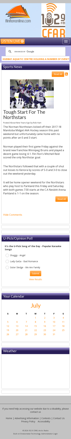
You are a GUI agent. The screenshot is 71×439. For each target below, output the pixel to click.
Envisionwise (25, 434)
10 (54, 321)
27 (17, 334)
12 (8, 325)
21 (26, 330)
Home (9, 418)
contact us (35, 411)
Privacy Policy (28, 421)
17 (54, 325)
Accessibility (44, 421)
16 (44, 325)
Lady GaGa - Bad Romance (22, 261)
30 (44, 334)
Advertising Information (27, 418)
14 (26, 325)
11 (63, 321)
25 (63, 330)
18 (63, 325)
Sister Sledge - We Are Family (23, 267)
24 (54, 330)
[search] (35, 52)
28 (26, 334)
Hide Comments (12, 214)
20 (17, 330)
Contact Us (59, 418)
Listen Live (12, 41)
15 (35, 325)
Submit (35, 273)
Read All (58, 74)
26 (8, 334)
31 (54, 334)
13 (17, 325)
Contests (46, 418)
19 (8, 330)
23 (44, 330)
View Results (35, 279)
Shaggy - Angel (15, 255)
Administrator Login (49, 434)
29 (35, 334)
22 (35, 330)
